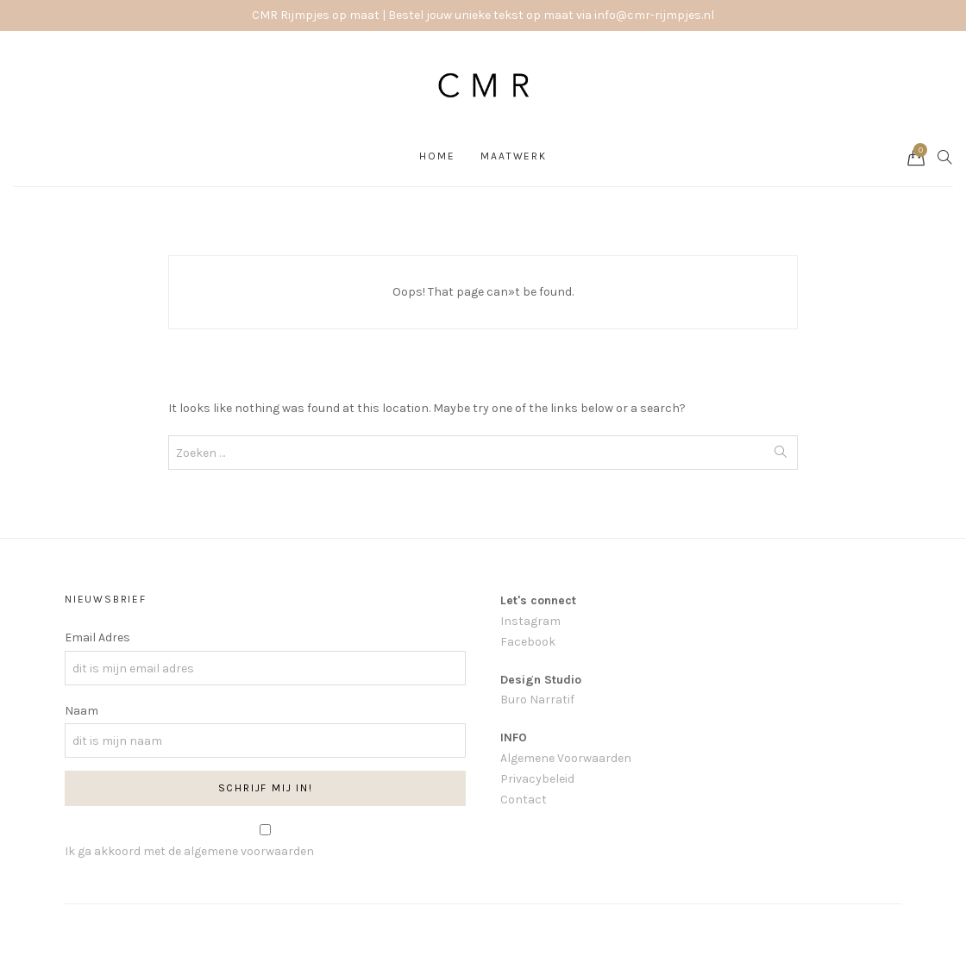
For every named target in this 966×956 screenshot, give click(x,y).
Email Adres (97, 637)
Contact (523, 799)
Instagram (530, 621)
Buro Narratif (537, 699)
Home (437, 156)
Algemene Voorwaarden (565, 758)
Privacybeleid (537, 779)
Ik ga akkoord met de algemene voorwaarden (189, 851)
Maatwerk (513, 156)
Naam (81, 710)
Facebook (527, 641)
